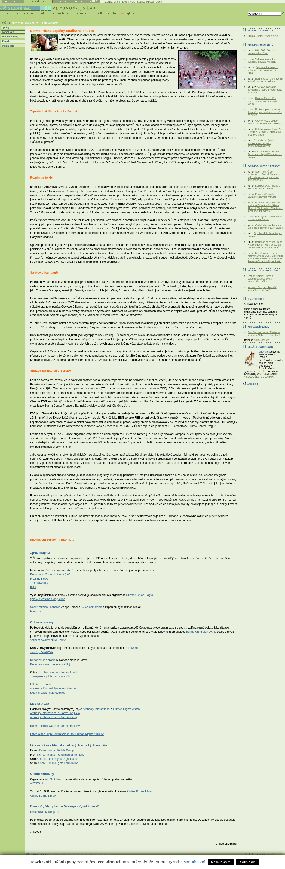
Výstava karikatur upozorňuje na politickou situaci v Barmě (265, 90)
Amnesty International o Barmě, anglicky (55, 713)
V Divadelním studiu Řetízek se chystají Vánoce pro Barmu (265, 154)
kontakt (249, 854)
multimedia (7, 45)
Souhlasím (248, 862)
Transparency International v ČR (50, 676)
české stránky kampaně (45, 812)
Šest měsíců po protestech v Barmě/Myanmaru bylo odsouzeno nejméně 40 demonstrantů (265, 175)
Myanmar (36, 611)
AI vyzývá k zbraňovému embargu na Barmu (265, 218)
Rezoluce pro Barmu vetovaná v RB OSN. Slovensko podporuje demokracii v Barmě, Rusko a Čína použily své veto (265, 257)
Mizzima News (39, 578)
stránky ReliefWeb (41, 652)
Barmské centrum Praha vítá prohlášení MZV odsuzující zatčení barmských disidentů (265, 244)
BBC (33, 587)
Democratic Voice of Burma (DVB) (51, 574)
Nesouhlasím (220, 862)
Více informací (194, 862)
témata (5, 41)
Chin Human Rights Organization (58, 759)
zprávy (5, 27)
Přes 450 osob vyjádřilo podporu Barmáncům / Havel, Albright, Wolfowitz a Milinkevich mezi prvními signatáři (265, 206)
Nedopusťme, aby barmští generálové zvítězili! (262, 288)
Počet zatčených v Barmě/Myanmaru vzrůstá (262, 195)
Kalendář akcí (110, 1)
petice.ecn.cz (261, 340)
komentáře (7, 32)
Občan (159, 1)
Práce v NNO (127, 1)
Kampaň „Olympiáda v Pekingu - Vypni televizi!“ (264, 187)
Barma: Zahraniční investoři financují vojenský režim (262, 101)
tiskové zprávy (9, 36)
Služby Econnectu (260, 347)
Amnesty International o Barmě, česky (53, 717)
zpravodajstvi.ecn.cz (25, 23)
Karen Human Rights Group (56, 750)
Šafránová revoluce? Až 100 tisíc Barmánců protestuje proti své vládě (265, 132)
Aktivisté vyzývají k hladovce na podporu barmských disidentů (261, 143)
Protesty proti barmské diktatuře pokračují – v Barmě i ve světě (265, 112)
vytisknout (250, 383)
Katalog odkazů (145, 1)
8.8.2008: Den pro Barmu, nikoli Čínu (261, 52)
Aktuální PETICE (258, 327)
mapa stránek (267, 854)
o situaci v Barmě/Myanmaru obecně (53, 688)
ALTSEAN (36, 783)
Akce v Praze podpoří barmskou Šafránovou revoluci (265, 122)
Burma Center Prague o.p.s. (263, 35)
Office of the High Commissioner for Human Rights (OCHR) (67, 734)
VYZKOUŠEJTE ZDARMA (259, 376)
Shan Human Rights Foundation (58, 763)
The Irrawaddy (39, 583)
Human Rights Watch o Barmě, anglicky (55, 725)
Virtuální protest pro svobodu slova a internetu (262, 60)
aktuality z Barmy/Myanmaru (47, 692)
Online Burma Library (43, 795)
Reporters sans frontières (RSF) (50, 664)
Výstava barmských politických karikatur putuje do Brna (264, 70)
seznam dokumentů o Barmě (48, 640)
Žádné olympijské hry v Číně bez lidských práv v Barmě (265, 226)
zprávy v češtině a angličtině (47, 599)
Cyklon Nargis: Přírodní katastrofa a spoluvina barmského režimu (260, 278)
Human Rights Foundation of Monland (60, 754)
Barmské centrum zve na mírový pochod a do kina (265, 80)
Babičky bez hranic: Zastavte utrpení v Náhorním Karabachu (265, 333)
